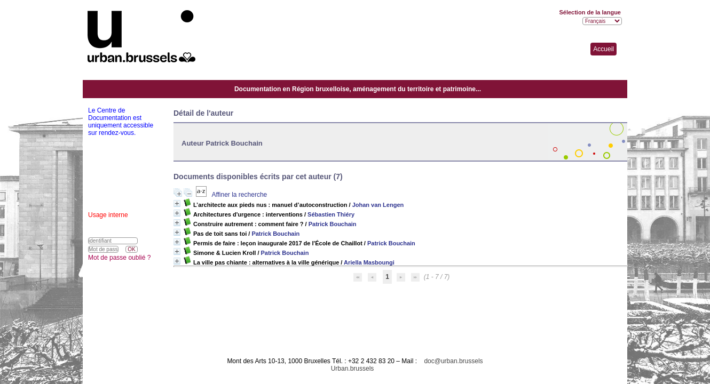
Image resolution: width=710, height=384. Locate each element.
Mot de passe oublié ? (119, 257)
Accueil (603, 49)
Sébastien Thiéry (330, 214)
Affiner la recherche (239, 194)
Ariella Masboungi (369, 262)
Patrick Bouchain (333, 224)
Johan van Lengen (378, 205)
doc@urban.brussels (453, 361)
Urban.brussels (352, 368)
